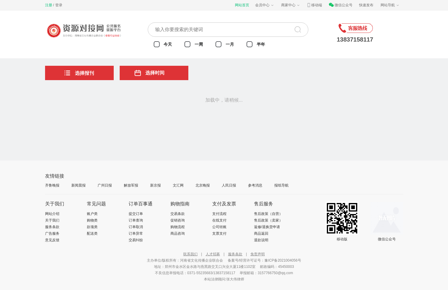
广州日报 (105, 185)
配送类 (92, 233)
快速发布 (366, 5)
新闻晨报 (78, 185)
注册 (48, 5)
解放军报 (131, 185)
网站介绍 (52, 214)
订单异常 (136, 233)
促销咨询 (177, 220)
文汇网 (178, 185)
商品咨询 (177, 233)
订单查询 (136, 220)
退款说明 (261, 240)
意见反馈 (52, 240)
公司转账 (219, 227)
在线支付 (219, 220)
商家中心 (290, 5)
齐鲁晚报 (52, 185)
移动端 (314, 5)
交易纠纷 (136, 240)
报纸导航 (281, 185)
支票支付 (219, 233)
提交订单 (136, 214)
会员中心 (264, 5)
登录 (58, 5)
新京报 (155, 185)
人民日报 (229, 185)
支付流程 (219, 214)
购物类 (92, 220)
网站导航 (390, 5)
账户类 (92, 214)
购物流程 (177, 227)
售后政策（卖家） (268, 220)
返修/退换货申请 (267, 227)
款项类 (92, 227)
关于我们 (52, 220)
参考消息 (255, 185)
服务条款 (52, 227)
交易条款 (177, 214)
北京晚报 (202, 185)
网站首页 (242, 5)
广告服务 (52, 233)
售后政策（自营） (268, 214)
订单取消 (136, 227)
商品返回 (261, 233)
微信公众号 (340, 5)
